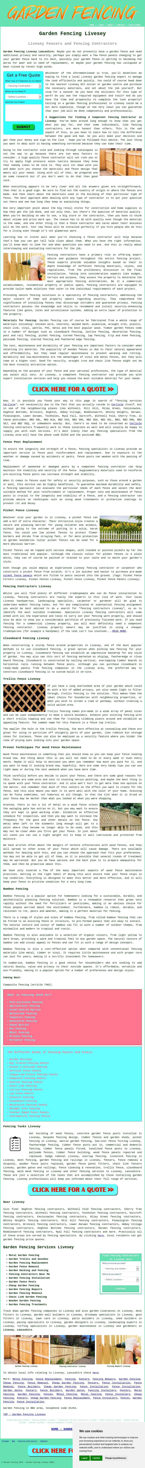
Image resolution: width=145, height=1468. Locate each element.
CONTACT (121, 25)
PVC (47, 328)
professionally (121, 111)
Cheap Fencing (13, 1382)
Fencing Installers (102, 1390)
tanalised (95, 1148)
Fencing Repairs (104, 1379)
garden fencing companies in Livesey (47, 1311)
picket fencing (49, 335)
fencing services (91, 1171)
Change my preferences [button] (115, 1458)
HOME (91, 25)
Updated (43, 1441)
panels (69, 1148)
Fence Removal (38, 1382)
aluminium (98, 324)
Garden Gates (12, 1390)
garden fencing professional (86, 103)
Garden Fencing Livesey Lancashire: (29, 51)
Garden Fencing (129, 1379)
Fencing (70, 1379)
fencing (89, 339)
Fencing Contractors (27, 1441)
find (15, 1209)
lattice (90, 331)
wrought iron (117, 324)
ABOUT (110, 25)
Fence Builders (29, 1386)
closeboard (61, 331)
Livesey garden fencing (98, 76)
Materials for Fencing (19, 320)
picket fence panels (17, 575)
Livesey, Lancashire (17, 1329)
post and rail (13, 335)
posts (116, 1133)
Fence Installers (117, 1394)
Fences (48, 1394)
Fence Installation (116, 1382)
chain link (121, 1163)
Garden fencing (50, 320)
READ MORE (119, 631)
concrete (63, 324)
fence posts (81, 1144)
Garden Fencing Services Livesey (38, 1247)
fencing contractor (93, 374)
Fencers (84, 1379)
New (13, 1441)
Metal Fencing (22, 1379)
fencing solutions (43, 295)
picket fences (56, 532)
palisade (35, 1152)
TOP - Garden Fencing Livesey (24, 1414)
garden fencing (104, 63)
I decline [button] (96, 1458)
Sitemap (5, 1441)
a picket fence (31, 571)
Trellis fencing (58, 711)
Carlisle (9, 404)
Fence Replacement (49, 1379)
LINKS (101, 25)
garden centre (112, 84)
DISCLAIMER (134, 25)
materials (74, 88)
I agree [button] (85, 1458)
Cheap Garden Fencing (68, 1382)
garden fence (118, 51)
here (101, 1235)
